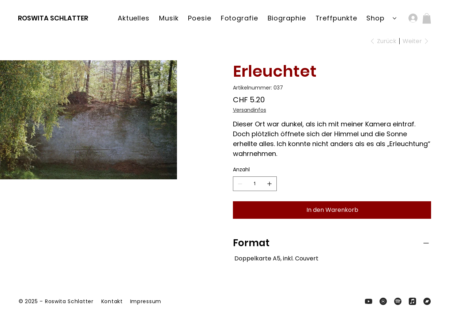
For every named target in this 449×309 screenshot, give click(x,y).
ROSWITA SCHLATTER (53, 18)
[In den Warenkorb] (332, 210)
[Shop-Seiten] (394, 18)
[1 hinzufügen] (269, 183)
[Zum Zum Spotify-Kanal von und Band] (398, 301)
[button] (426, 18)
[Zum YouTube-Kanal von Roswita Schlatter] (368, 301)
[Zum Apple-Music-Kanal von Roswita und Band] (412, 301)
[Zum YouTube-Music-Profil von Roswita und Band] (383, 301)
